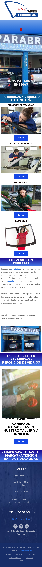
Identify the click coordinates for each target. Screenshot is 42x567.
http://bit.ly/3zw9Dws (21, 519)
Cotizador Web (15, 557)
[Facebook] (15, 526)
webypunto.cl (26, 550)
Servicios (32, 554)
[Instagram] (21, 526)
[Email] (27, 526)
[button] (21, 29)
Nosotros (20, 554)
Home (8, 554)
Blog (21, 560)
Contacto (29, 557)
